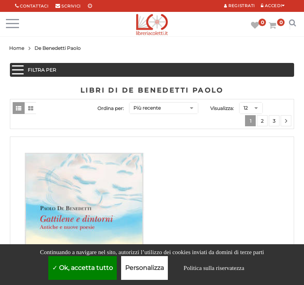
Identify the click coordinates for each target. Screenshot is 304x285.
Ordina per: (110, 108)
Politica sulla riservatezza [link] (214, 268)
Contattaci (34, 6)
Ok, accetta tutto (82, 268)
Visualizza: (222, 108)
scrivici (71, 6)
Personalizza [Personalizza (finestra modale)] (144, 268)
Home (16, 48)
